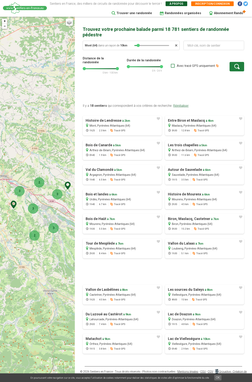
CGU (203, 371)
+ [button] (5, 21)
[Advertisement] (163, 91)
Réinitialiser (181, 106)
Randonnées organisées (183, 13)
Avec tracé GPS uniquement (196, 66)
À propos (176, 3)
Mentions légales (187, 371)
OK (218, 377)
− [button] (5, 26)
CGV (210, 371)
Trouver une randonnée (134, 13)
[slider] (138, 45)
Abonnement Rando (228, 13)
